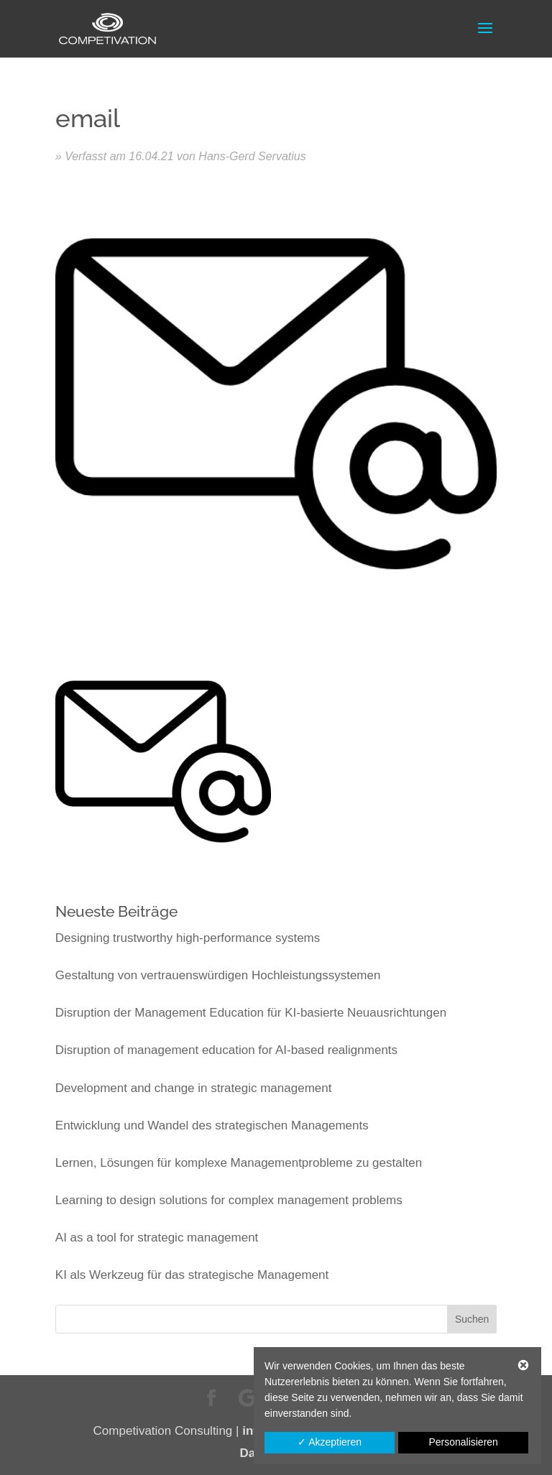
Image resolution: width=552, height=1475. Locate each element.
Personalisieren (463, 1442)
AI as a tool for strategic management (157, 1237)
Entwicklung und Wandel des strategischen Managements (212, 1125)
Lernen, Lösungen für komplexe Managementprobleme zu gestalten (238, 1163)
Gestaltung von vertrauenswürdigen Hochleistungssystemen (218, 975)
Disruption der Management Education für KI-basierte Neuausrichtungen (250, 1012)
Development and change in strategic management (193, 1088)
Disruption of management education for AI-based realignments (226, 1050)
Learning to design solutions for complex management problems (228, 1200)
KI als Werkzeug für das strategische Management (191, 1275)
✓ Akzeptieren (330, 1442)
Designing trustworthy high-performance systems (187, 938)
